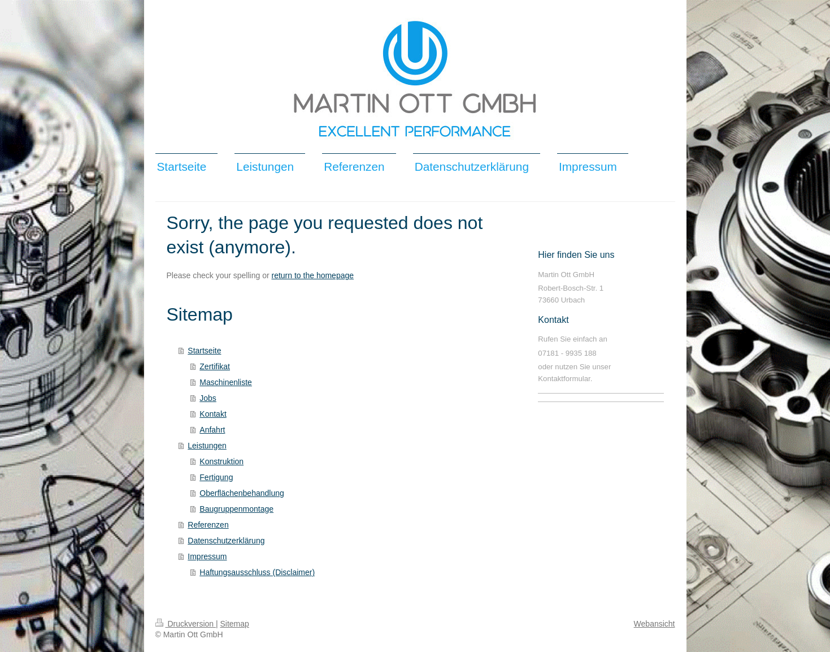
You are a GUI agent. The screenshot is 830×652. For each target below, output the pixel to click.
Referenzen (208, 524)
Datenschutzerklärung (226, 540)
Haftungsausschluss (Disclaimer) (257, 572)
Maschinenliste (225, 382)
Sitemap (234, 623)
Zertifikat (214, 366)
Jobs (207, 398)
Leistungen (207, 445)
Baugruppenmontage (236, 508)
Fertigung (216, 477)
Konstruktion (221, 461)
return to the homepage (313, 275)
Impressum (207, 556)
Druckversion (185, 623)
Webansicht (654, 623)
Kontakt (212, 413)
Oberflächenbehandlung (241, 493)
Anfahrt (212, 429)
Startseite (204, 350)
